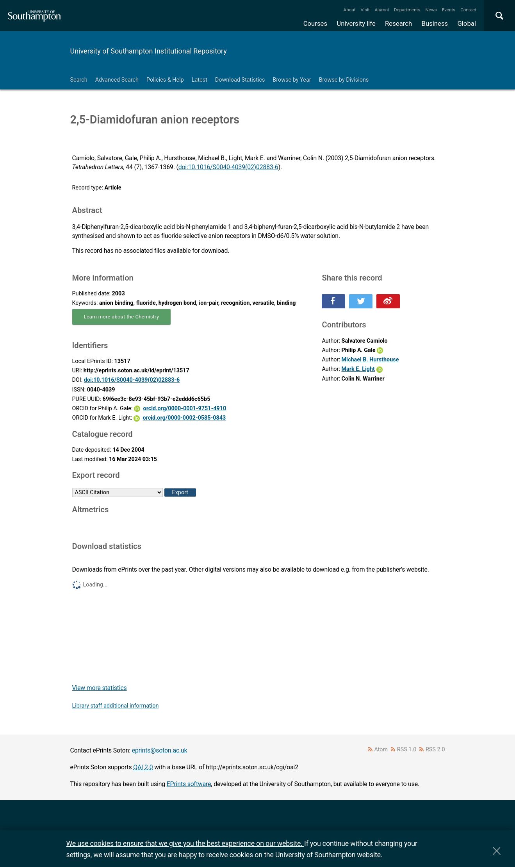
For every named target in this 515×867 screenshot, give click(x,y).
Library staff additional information (115, 706)
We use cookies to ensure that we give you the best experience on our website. (185, 843)
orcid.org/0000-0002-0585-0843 (184, 418)
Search (78, 80)
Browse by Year (292, 80)
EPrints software (189, 784)
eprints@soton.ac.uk (159, 750)
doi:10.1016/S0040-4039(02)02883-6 (228, 167)
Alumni (381, 10)
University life (356, 23)
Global (466, 23)
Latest (199, 80)
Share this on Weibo (388, 301)
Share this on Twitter (360, 301)
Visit (365, 10)
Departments (407, 10)
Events (449, 10)
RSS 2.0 (435, 749)
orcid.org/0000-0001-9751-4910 (184, 408)
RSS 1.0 (407, 749)
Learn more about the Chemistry (121, 317)
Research (398, 23)
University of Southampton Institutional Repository (148, 51)
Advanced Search (117, 80)
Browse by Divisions (344, 80)
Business (435, 23)
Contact (468, 10)
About (350, 10)
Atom (381, 749)
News (431, 10)
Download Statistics (240, 80)
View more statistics (99, 688)
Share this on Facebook (333, 301)
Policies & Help (165, 80)
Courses (315, 23)
